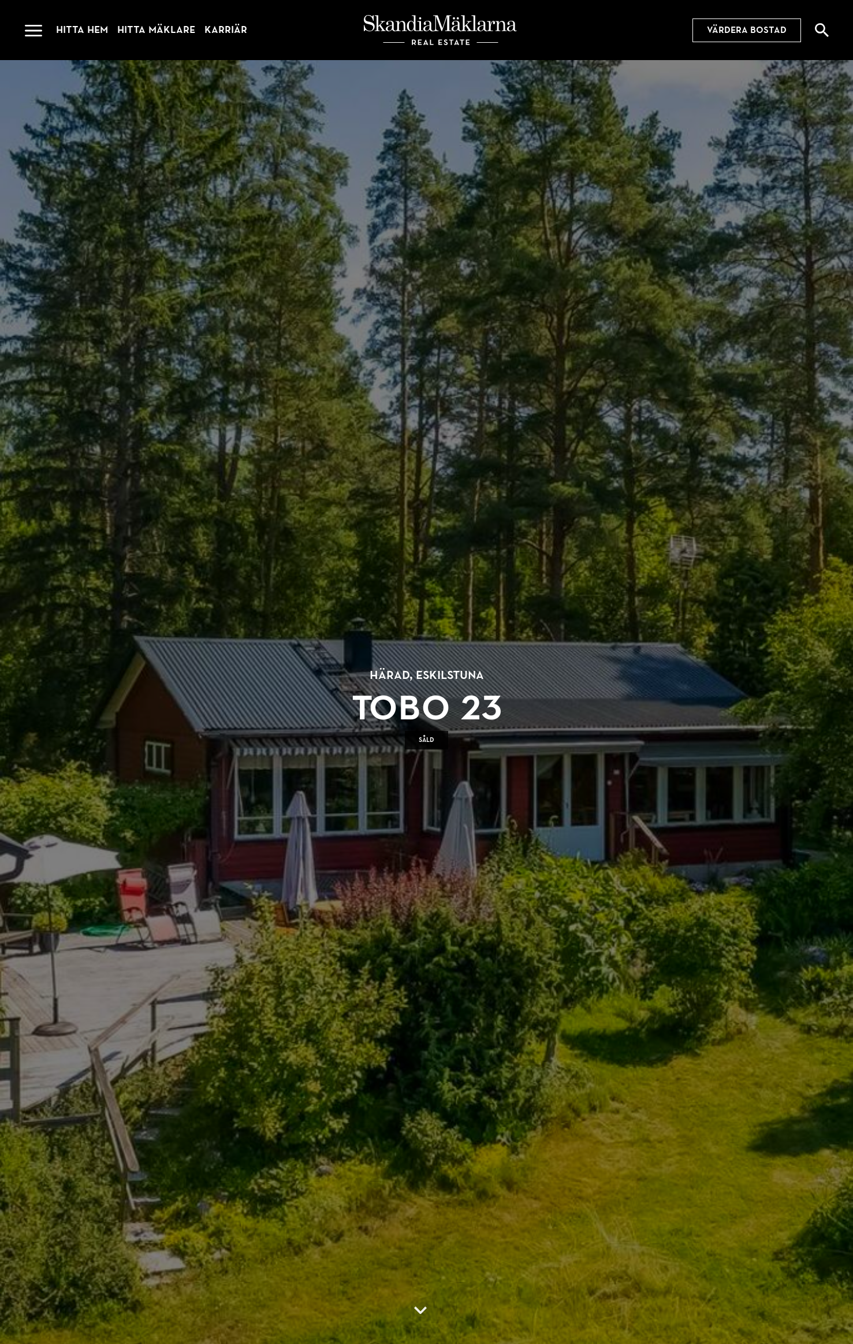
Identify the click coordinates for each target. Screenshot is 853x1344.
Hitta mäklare (156, 29)
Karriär (225, 29)
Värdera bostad (747, 30)
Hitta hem (82, 29)
